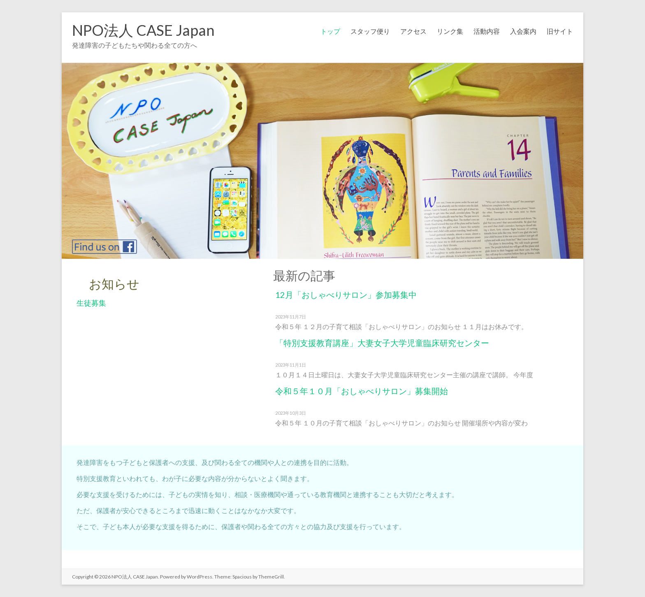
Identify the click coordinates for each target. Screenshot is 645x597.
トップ (330, 31)
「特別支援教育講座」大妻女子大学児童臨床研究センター (382, 343)
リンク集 (450, 31)
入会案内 (523, 31)
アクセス (413, 31)
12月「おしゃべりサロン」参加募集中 (346, 295)
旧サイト (560, 31)
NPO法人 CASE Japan (143, 30)
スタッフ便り (370, 31)
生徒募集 (91, 302)
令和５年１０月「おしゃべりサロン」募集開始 (361, 391)
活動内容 (486, 31)
